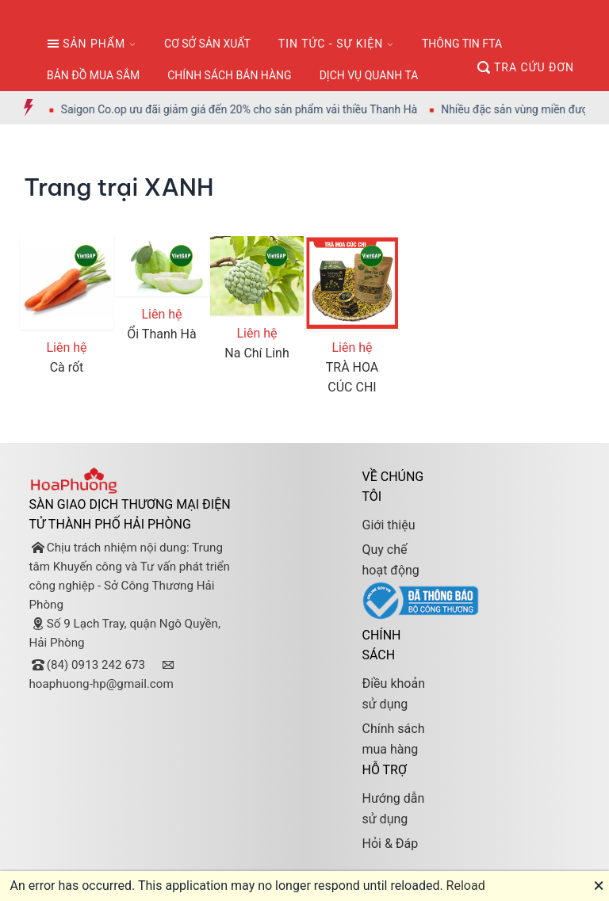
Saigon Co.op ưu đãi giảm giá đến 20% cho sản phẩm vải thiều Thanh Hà (249, 109)
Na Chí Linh (256, 353)
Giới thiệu (388, 525)
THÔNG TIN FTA (462, 43)
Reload (465, 885)
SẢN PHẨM (86, 43)
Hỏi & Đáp (390, 843)
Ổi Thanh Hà (161, 334)
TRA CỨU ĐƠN (525, 67)
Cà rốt (67, 367)
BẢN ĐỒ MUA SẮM (93, 75)
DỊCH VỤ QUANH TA (369, 75)
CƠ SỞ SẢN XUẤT (207, 43)
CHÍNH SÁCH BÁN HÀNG (229, 75)
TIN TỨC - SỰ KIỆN (330, 43)
